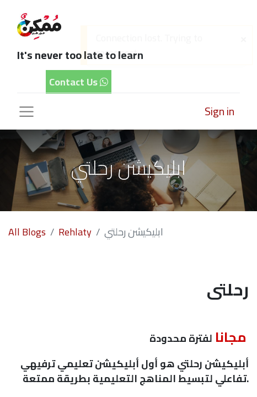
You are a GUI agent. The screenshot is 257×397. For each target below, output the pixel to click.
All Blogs (27, 232)
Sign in (219, 111)
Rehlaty (75, 232)
